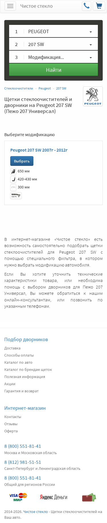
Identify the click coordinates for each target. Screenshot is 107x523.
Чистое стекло (36, 6)
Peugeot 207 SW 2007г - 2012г (39, 150)
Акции (9, 383)
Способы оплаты (19, 355)
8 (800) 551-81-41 (22, 446)
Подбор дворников (26, 339)
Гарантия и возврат (21, 390)
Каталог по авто (18, 362)
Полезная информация (24, 376)
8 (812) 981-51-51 (22, 462)
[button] (53, 31)
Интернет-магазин (25, 408)
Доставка (12, 348)
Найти (53, 69)
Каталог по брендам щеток (28, 369)
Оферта (11, 430)
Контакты (12, 416)
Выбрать (22, 161)
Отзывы (10, 423)
